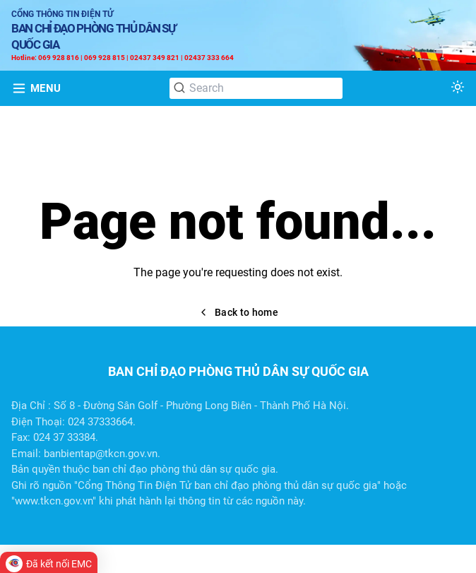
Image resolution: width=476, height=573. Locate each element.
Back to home (238, 312)
